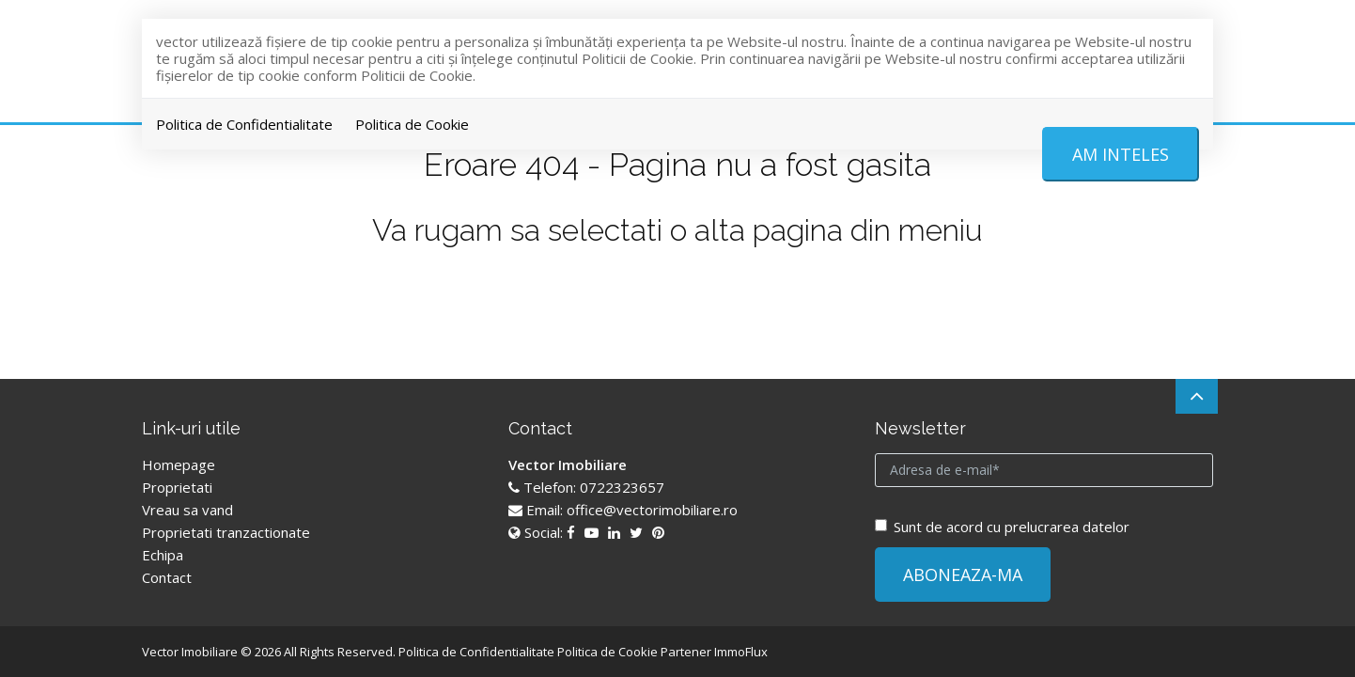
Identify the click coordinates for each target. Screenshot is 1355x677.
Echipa (162, 554)
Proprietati (177, 487)
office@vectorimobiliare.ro (652, 509)
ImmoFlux (741, 651)
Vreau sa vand (187, 509)
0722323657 (622, 487)
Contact (167, 577)
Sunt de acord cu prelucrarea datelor (1002, 526)
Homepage (178, 464)
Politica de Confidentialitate (244, 124)
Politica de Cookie (412, 124)
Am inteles (1120, 154)
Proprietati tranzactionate (226, 532)
